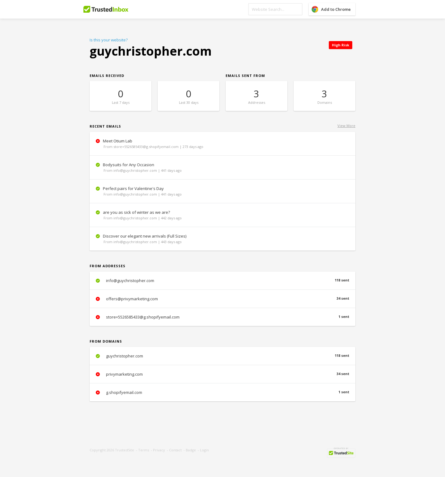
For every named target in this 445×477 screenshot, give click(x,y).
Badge (191, 450)
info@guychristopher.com (222, 280)
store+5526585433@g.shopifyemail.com (222, 317)
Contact (175, 450)
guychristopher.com (222, 356)
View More (346, 125)
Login (204, 450)
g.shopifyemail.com (222, 392)
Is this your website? (109, 40)
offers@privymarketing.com (222, 299)
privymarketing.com (222, 374)
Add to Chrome (336, 9)
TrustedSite (124, 450)
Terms (143, 450)
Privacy (159, 450)
